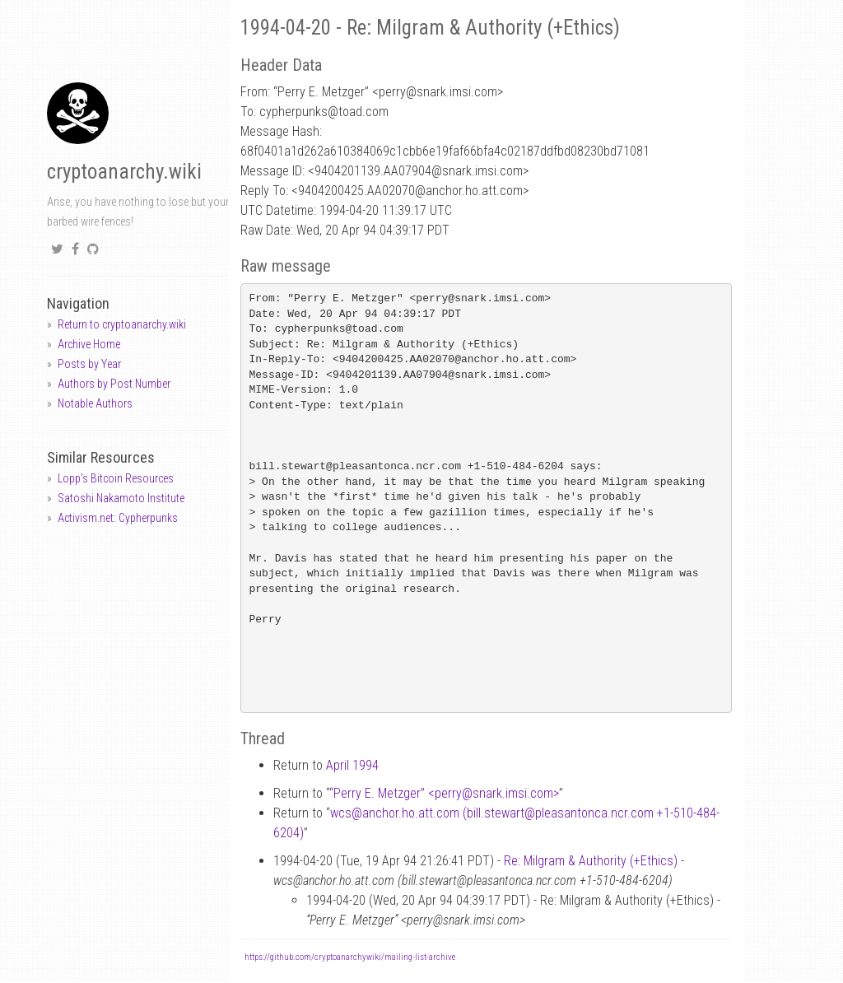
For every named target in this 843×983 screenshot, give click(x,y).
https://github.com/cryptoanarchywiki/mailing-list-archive (350, 957)
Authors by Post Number (114, 383)
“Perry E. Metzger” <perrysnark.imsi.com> (444, 793)
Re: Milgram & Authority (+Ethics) (591, 861)
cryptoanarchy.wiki (124, 172)
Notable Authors (95, 403)
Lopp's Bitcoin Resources (116, 478)
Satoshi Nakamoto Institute (121, 498)
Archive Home (89, 344)
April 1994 (352, 765)
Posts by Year (89, 363)
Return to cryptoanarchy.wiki (122, 324)
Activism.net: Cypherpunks (118, 517)
